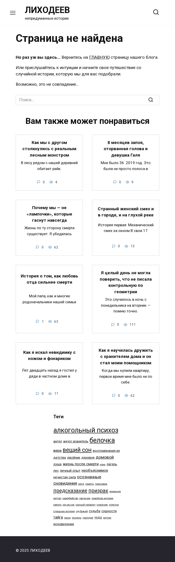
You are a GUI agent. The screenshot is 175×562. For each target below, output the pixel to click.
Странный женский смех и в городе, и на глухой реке (126, 210)
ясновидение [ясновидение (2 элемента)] (63, 521)
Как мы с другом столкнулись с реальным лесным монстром (49, 148)
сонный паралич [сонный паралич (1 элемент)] (85, 501)
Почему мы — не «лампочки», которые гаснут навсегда (49, 212)
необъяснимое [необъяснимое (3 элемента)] (95, 467)
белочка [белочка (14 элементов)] (102, 437)
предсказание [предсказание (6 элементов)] (70, 487)
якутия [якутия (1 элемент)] (107, 514)
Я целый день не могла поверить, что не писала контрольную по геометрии (126, 280)
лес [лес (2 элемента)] (56, 468)
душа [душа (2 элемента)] (57, 461)
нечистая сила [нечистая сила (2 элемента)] (64, 474)
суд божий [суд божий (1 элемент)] (82, 508)
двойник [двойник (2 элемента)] (73, 455)
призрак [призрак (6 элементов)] (98, 487)
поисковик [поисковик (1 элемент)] (101, 480)
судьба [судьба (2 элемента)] (94, 508)
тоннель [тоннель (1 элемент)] (76, 514)
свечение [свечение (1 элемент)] (84, 495)
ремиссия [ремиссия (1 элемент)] (115, 488)
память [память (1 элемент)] (89, 480)
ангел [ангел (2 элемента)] (57, 438)
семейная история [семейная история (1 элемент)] (102, 495)
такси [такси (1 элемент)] (67, 514)
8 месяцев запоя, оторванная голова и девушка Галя (126, 148)
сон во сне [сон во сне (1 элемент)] (69, 501)
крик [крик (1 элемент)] (103, 461)
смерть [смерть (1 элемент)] (57, 501)
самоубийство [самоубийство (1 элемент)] (70, 495)
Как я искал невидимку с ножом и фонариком (49, 352)
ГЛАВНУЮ (99, 57)
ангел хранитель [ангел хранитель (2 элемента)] (75, 438)
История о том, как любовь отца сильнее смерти (49, 277)
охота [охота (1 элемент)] (81, 480)
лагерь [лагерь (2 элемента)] (112, 461)
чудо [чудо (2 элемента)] (98, 515)
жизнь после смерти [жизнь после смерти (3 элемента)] (81, 461)
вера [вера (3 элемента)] (57, 447)
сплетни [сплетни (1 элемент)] (114, 501)
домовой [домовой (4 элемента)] (105, 454)
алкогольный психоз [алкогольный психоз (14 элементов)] (85, 427)
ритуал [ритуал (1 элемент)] (57, 495)
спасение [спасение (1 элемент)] (102, 501)
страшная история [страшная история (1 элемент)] (64, 508)
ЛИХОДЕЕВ (47, 10)
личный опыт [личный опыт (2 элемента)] (70, 468)
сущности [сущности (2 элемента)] (109, 508)
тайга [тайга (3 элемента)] (58, 514)
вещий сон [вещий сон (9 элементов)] (77, 446)
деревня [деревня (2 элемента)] (88, 455)
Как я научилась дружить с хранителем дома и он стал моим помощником (126, 353)
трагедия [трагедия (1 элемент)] (87, 514)
